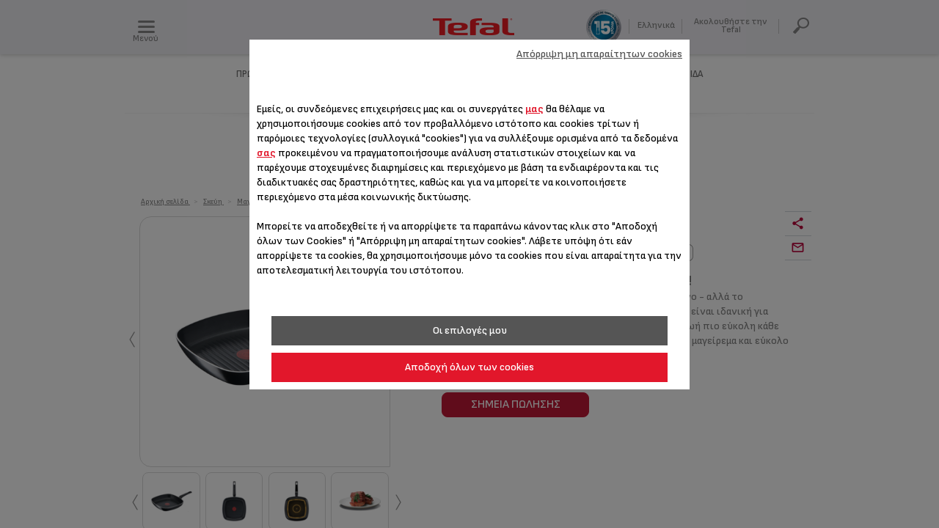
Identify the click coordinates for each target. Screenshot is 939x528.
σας (266, 153)
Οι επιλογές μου (470, 330)
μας (534, 109)
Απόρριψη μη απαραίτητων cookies (599, 54)
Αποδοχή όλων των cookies (469, 367)
